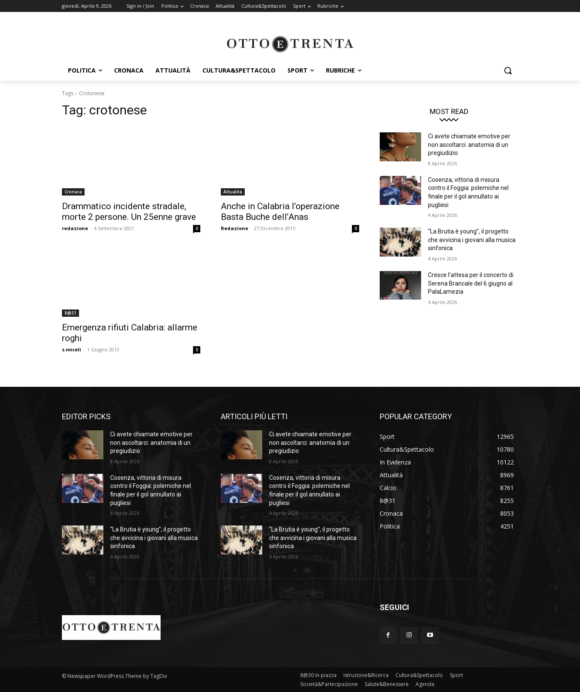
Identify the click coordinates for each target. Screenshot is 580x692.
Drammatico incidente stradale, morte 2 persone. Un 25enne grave (129, 211)
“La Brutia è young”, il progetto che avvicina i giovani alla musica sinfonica (472, 239)
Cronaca (73, 192)
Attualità (232, 192)
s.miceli (71, 349)
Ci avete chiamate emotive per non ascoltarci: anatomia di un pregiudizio (469, 144)
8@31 (70, 313)
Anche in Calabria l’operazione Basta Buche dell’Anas (280, 211)
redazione (75, 228)
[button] (508, 70)
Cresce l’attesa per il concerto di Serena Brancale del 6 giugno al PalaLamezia (470, 283)
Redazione (234, 228)
